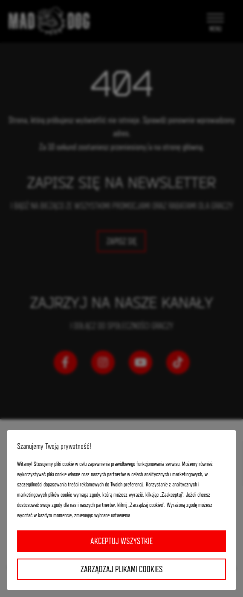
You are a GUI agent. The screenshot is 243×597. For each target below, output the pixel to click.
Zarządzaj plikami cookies (122, 569)
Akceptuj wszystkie (121, 541)
